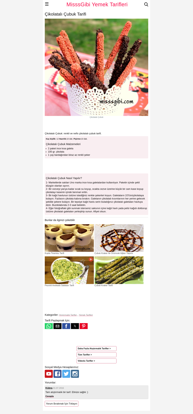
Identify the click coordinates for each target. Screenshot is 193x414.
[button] (49, 326)
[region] (96, 125)
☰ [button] (47, 4)
